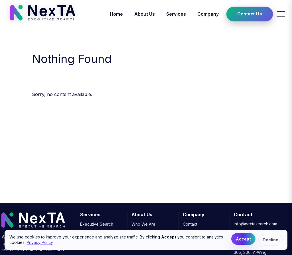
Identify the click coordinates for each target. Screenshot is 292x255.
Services (176, 14)
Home (116, 14)
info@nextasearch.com (255, 223)
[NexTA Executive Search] (42, 22)
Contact (190, 224)
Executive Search (96, 224)
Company (208, 14)
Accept (243, 238)
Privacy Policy (40, 242)
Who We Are (143, 224)
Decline (270, 239)
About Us (144, 14)
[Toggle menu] (281, 14)
